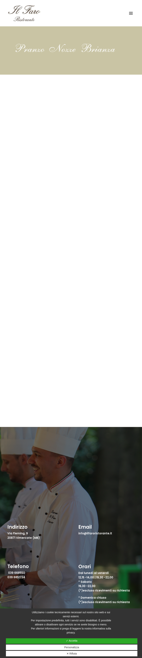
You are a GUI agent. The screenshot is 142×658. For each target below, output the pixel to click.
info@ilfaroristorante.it (95, 533)
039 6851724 (16, 577)
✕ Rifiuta (72, 653)
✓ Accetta (71, 640)
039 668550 (16, 573)
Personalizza (71, 647)
